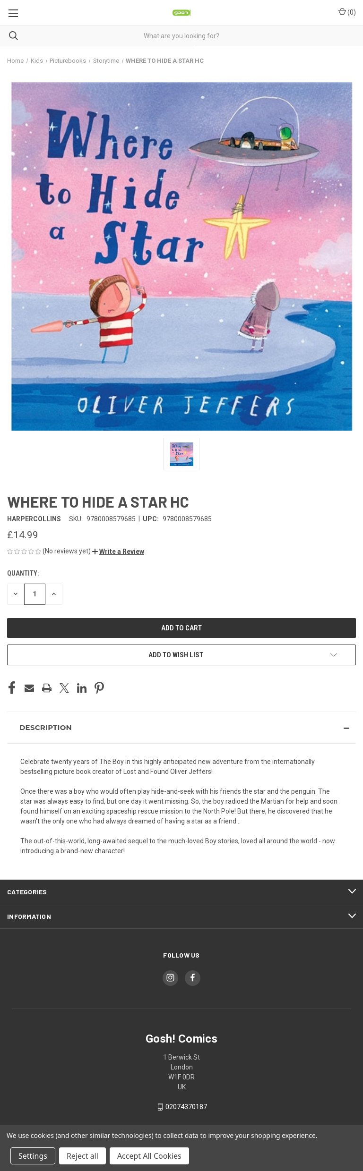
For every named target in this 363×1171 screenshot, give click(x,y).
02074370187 (186, 1107)
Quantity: (23, 573)
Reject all (82, 1156)
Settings (32, 1156)
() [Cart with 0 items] (347, 12)
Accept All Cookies (149, 1156)
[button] (118, 551)
